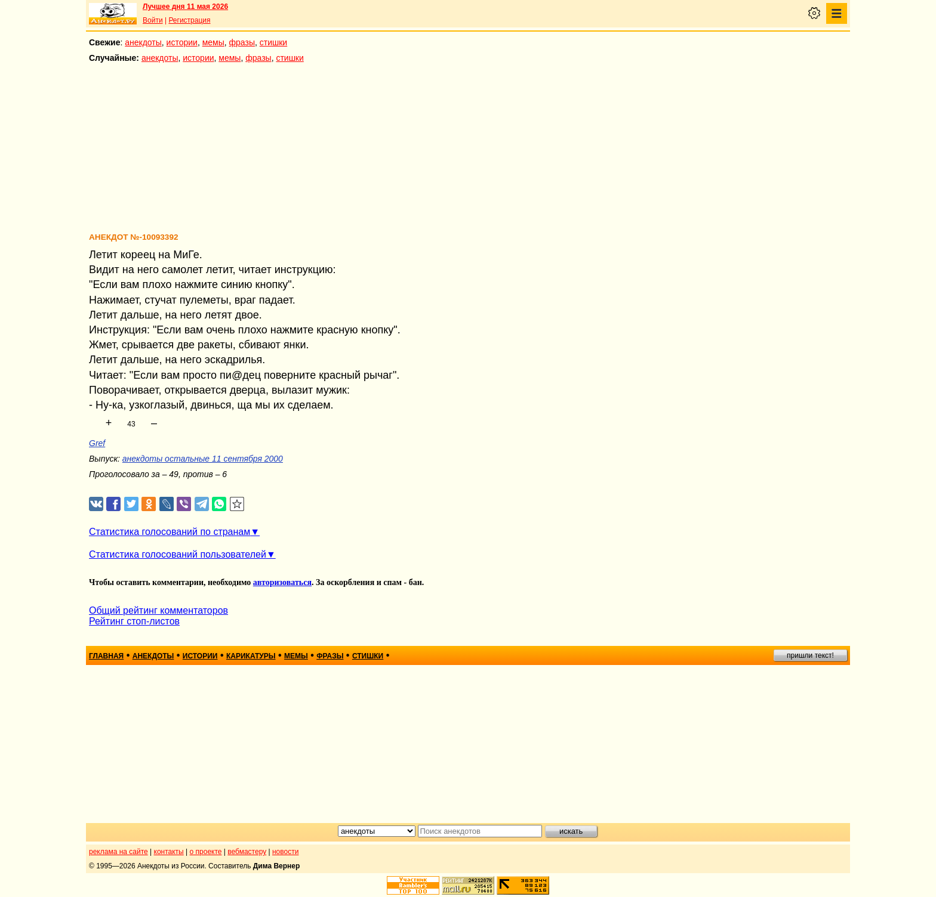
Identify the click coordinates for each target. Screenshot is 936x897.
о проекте (206, 851)
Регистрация (189, 20)
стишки (273, 42)
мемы (213, 42)
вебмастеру (246, 851)
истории (182, 42)
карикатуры (251, 656)
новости (285, 851)
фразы (242, 42)
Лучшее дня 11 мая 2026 (185, 6)
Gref (97, 443)
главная (106, 656)
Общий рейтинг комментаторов (158, 610)
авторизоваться (282, 582)
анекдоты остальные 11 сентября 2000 (202, 458)
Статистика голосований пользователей (177, 554)
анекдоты (143, 42)
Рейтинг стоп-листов (134, 621)
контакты (169, 851)
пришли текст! (810, 655)
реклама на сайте (118, 851)
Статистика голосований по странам (169, 532)
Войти (153, 20)
